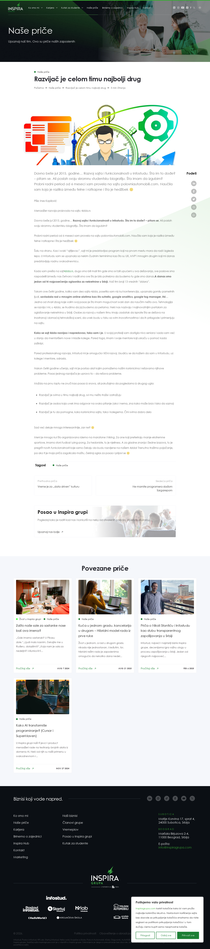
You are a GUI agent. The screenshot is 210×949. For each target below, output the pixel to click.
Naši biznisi (70, 815)
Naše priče (92, 7)
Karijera (50, 7)
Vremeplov (70, 829)
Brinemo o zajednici (112, 7)
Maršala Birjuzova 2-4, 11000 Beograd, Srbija (173, 835)
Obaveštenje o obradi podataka (119, 933)
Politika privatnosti (85, 933)
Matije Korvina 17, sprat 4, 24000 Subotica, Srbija (176, 820)
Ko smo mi (33, 7)
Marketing (20, 857)
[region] (167, 919)
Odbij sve (166, 935)
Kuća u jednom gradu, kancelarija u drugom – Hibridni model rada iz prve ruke (104, 631)
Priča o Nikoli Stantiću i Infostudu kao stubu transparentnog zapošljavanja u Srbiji (165, 631)
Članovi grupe (73, 822)
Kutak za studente (70, 7)
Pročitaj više (23, 668)
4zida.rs (68, 271)
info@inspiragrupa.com (175, 847)
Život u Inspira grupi (30, 619)
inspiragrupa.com (146, 908)
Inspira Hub (133, 7)
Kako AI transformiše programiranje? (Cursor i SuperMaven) (34, 730)
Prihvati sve (188, 935)
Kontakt (147, 7)
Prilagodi (145, 935)
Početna (39, 87)
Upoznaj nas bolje (49, 532)
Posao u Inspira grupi (77, 836)
